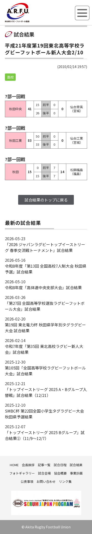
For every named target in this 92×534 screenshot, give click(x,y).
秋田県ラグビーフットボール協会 (28, 21)
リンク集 (65, 481)
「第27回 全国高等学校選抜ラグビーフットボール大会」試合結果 (45, 306)
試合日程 (60, 465)
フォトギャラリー (22, 473)
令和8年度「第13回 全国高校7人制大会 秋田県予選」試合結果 (45, 269)
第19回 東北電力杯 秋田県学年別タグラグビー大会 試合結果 (45, 327)
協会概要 (60, 473)
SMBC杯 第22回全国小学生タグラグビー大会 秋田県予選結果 (44, 414)
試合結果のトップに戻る (46, 200)
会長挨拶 (28, 465)
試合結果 (76, 465)
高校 (10, 77)
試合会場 (44, 473)
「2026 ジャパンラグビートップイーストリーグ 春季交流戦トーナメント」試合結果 (45, 247)
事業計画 (76, 473)
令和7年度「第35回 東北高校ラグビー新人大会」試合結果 (44, 349)
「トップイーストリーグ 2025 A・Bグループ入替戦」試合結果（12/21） (46, 392)
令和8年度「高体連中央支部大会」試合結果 (43, 287)
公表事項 (27, 481)
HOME (14, 465)
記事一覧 (44, 465)
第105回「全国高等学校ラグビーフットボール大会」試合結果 (45, 371)
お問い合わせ (46, 481)
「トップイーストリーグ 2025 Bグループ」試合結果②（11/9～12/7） (45, 435)
